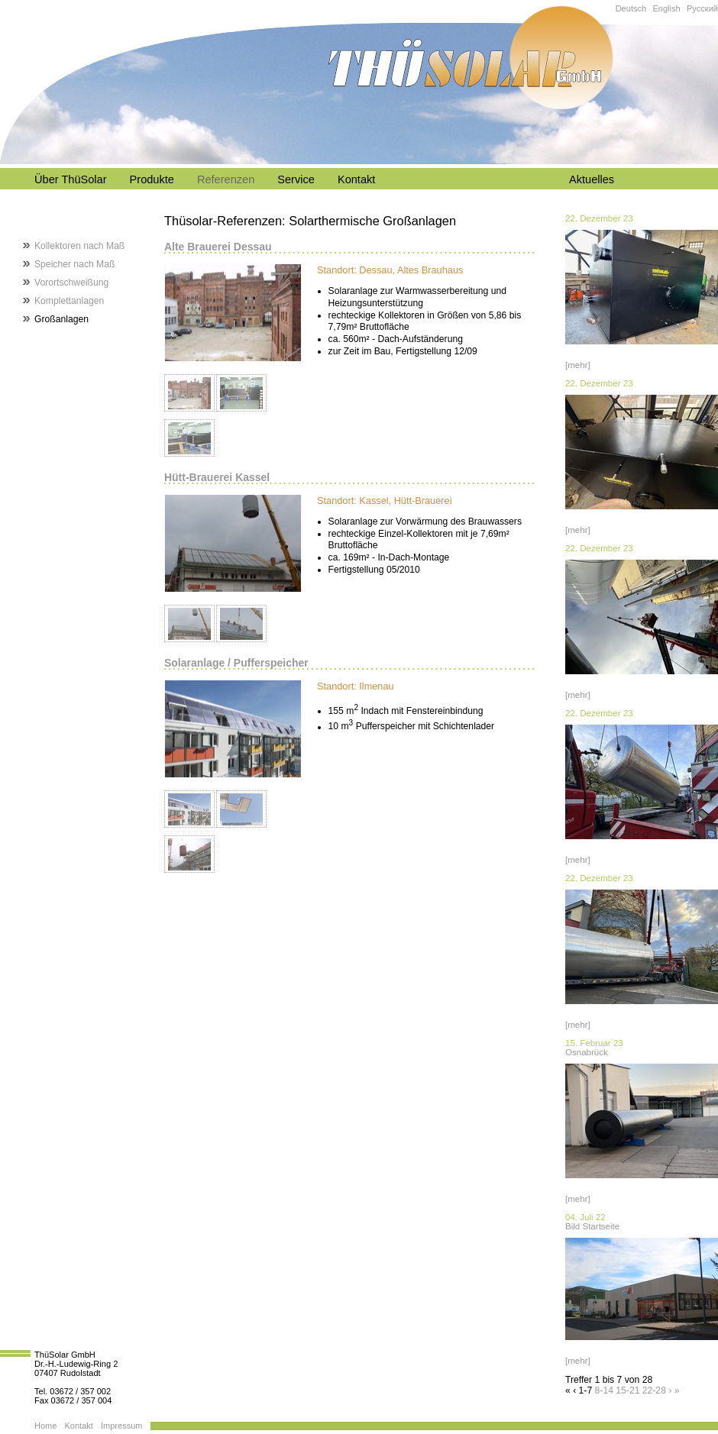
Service (296, 179)
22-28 (654, 1390)
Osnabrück (586, 1052)
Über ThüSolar (70, 179)
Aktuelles (591, 179)
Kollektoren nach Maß (79, 246)
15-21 (627, 1390)
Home (45, 1425)
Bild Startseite (592, 1226)
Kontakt (356, 179)
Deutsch (631, 8)
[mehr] (577, 365)
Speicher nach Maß (74, 264)
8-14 (604, 1390)
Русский (702, 8)
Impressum (122, 1425)
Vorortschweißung (71, 282)
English (666, 8)
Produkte (152, 179)
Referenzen (225, 179)
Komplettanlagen (69, 301)
